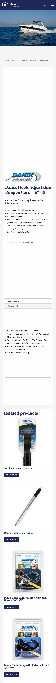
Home (7, 61)
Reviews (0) (13, 313)
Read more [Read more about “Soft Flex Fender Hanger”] (11, 482)
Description (13, 308)
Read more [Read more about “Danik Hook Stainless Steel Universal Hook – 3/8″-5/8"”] (11, 615)
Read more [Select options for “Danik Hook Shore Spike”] (11, 547)
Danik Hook (15, 61)
